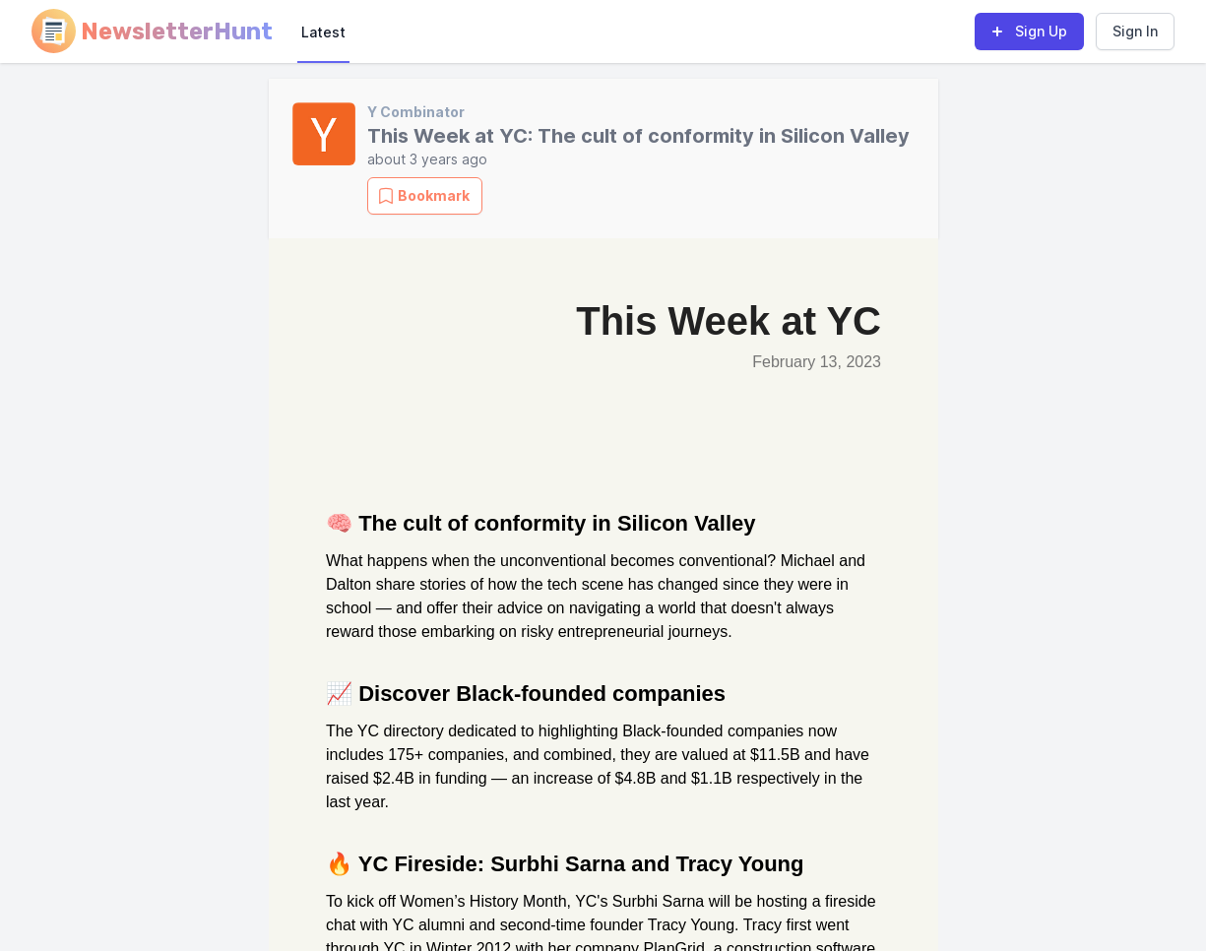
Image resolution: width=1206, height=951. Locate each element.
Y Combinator (416, 111)
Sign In (1135, 31)
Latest (323, 32)
